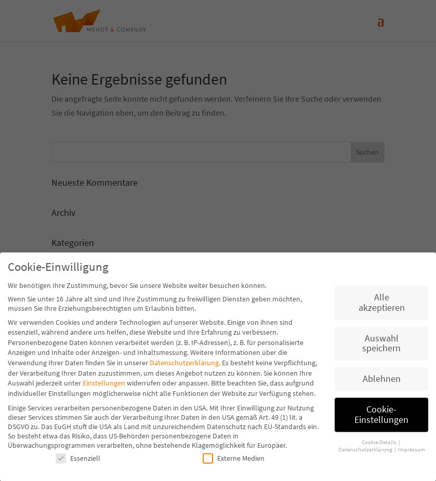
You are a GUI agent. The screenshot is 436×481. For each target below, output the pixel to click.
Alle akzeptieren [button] (382, 307)
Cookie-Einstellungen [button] (381, 419)
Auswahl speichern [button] (381, 348)
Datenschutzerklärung (184, 367)
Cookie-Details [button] (380, 446)
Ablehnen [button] (382, 383)
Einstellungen (104, 387)
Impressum (411, 453)
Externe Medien (234, 462)
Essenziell (78, 462)
